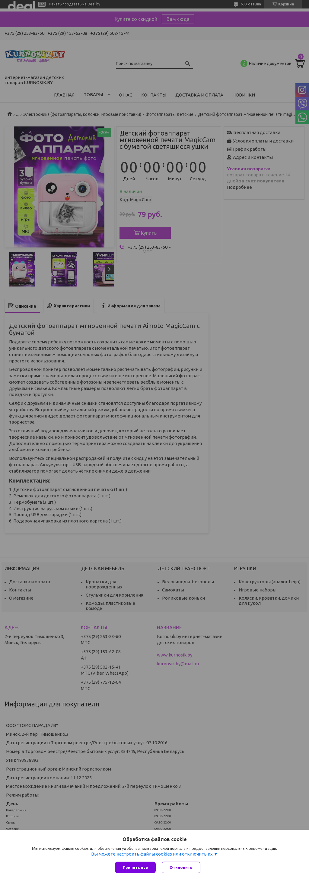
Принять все (135, 867)
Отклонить (181, 867)
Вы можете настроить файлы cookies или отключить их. (152, 853)
